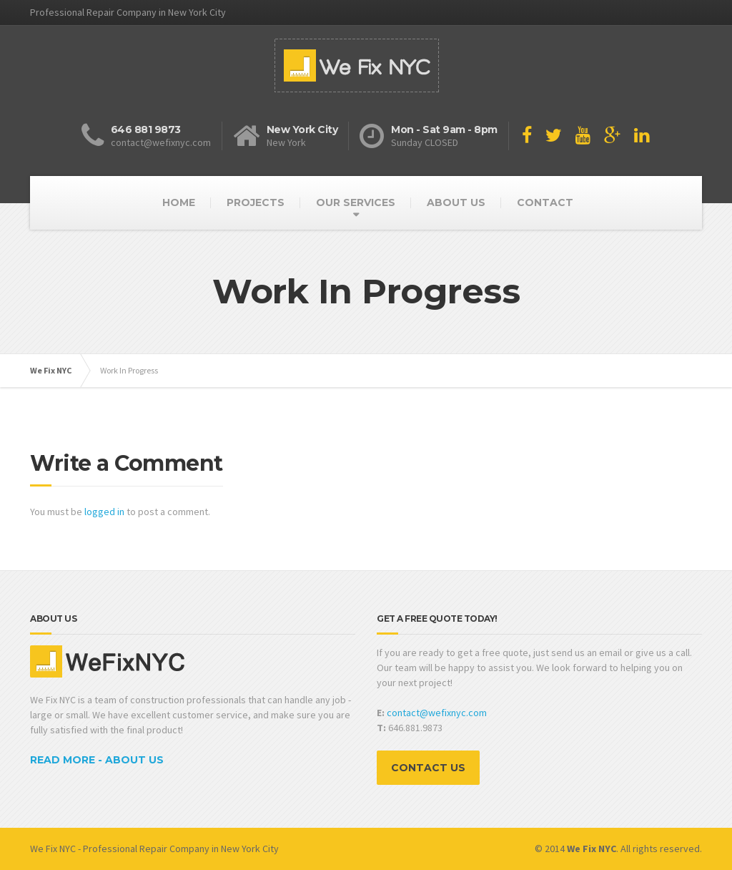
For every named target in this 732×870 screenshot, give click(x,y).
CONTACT (545, 202)
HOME (178, 202)
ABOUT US (456, 202)
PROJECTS (256, 202)
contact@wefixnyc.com (437, 712)
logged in (104, 511)
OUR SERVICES (355, 202)
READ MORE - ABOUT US (97, 759)
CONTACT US (428, 767)
